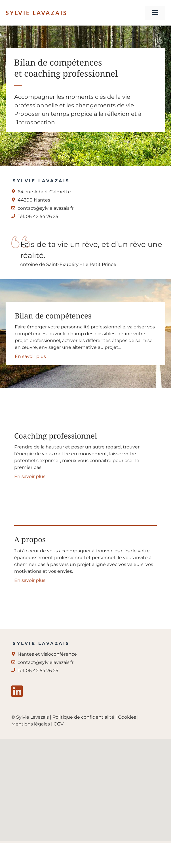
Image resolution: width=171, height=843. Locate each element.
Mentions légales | (32, 724)
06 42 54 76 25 (42, 670)
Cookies (127, 717)
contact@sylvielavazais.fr (45, 208)
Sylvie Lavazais (36, 12)
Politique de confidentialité (83, 717)
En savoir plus (30, 356)
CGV (59, 724)
